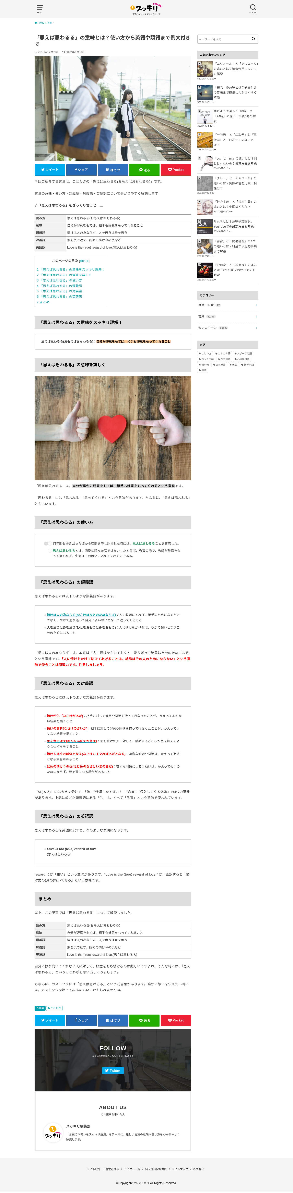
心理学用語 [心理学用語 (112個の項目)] (243, 339)
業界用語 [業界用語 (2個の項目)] (249, 344)
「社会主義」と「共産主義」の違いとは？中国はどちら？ (235, 191)
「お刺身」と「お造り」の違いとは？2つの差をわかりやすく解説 (235, 253)
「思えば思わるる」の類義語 (59, 286)
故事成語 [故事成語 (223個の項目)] (220, 344)
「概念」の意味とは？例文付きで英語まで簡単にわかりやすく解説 (235, 89)
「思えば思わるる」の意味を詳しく (64, 275)
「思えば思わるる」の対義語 (59, 292)
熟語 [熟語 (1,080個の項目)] (203, 350)
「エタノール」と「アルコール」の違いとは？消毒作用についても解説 (235, 68)
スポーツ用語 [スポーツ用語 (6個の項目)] (244, 333)
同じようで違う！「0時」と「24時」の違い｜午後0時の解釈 (235, 109)
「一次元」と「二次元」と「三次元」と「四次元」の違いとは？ (235, 128)
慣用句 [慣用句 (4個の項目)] (205, 344)
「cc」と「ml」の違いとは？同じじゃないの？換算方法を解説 (236, 148)
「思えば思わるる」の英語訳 (59, 297)
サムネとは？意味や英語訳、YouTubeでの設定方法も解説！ (234, 210)
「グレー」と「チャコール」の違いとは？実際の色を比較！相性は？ (235, 170)
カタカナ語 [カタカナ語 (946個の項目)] (224, 333)
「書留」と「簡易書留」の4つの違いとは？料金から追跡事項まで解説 (235, 232)
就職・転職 (209, 286)
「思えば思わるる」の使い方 (59, 281)
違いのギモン (212, 308)
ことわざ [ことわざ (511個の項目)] (206, 333)
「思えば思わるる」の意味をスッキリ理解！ (71, 270)
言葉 (41, 1008)
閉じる (84, 261)
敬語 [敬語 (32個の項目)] (234, 344)
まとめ (43, 302)
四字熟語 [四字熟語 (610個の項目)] (225, 339)
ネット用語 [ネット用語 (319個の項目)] (207, 339)
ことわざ (56, 1008)
